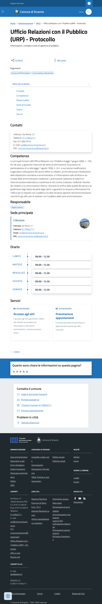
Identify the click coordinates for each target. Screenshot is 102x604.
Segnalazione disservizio (61, 525)
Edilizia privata (59, 457)
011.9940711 (28, 138)
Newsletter (78, 502)
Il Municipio (19, 220)
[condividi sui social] (16, 60)
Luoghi (76, 477)
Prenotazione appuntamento (61, 532)
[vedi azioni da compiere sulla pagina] (60, 60)
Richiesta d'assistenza (61, 538)
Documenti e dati (17, 461)
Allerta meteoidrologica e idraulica (40, 521)
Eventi (76, 481)
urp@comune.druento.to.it (33, 145)
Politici (13, 481)
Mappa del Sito (78, 593)
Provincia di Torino (38, 503)
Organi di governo (17, 469)
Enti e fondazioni (17, 465)
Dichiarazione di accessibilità (61, 509)
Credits (57, 593)
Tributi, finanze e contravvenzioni (40, 479)
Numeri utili (15, 557)
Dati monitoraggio (17, 593)
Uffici (38, 23)
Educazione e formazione (40, 471)
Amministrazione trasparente (61, 516)
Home (12, 23)
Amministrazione (25, 23)
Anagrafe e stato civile (40, 459)
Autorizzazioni (21, 308)
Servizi (40, 593)
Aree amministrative (18, 457)
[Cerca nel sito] (88, 12)
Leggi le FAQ (58, 520)
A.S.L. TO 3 (36, 507)
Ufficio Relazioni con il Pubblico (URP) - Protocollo (19, 544)
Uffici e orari (15, 553)
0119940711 (28, 229)
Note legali (57, 503)
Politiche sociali (59, 461)
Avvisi (76, 461)
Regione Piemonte (17, 3)
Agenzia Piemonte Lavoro (40, 513)
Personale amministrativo (19, 475)
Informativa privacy (61, 498)
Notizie (76, 457)
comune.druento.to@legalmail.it (33, 148)
